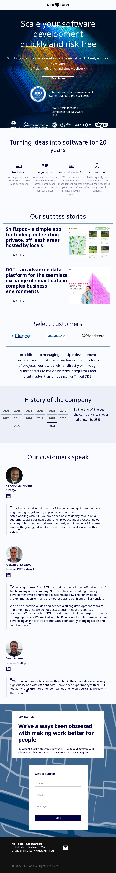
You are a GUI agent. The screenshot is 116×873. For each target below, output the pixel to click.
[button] (12, 336)
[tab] (6, 410)
